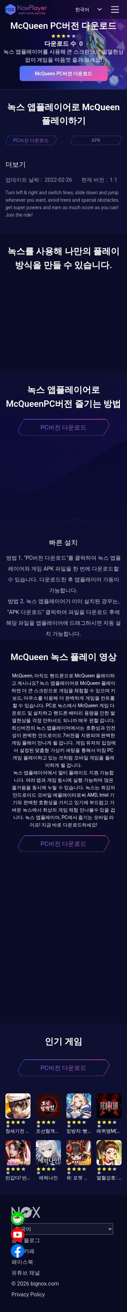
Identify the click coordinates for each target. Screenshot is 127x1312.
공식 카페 (23, 1251)
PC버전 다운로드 (31, 140)
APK (96, 140)
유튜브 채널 (26, 1273)
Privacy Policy (28, 1294)
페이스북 (22, 1262)
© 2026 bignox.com (35, 1283)
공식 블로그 (26, 1240)
